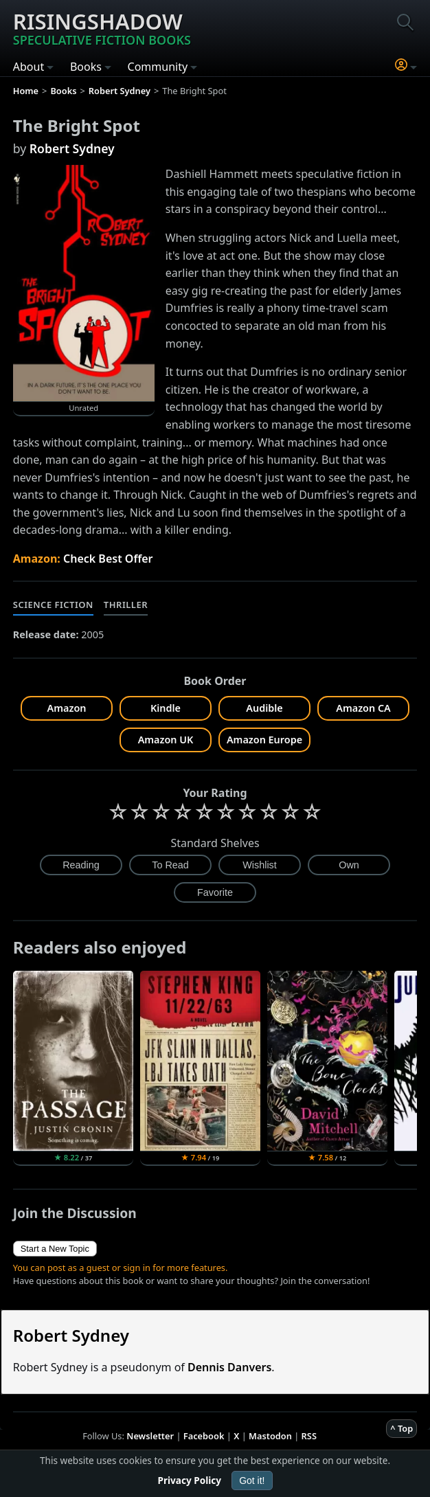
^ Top (401, 1428)
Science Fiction (53, 604)
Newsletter (150, 1436)
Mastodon (270, 1436)
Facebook (204, 1436)
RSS (309, 1436)
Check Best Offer (108, 558)
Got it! (251, 1480)
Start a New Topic (55, 1248)
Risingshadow (102, 27)
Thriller (126, 604)
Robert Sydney (72, 148)
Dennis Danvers (229, 1367)
